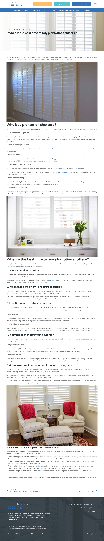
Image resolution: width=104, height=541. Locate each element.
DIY (76, 169)
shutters (52, 280)
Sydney (72, 299)
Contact (88, 10)
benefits (76, 129)
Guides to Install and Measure (69, 10)
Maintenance (62, 172)
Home (10, 29)
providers (40, 468)
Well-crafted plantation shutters (58, 149)
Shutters (16, 10)
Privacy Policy (91, 534)
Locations (36, 10)
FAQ (53, 10)
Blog (45, 10)
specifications (26, 377)
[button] (95, 4)
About (26, 10)
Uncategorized (23, 29)
